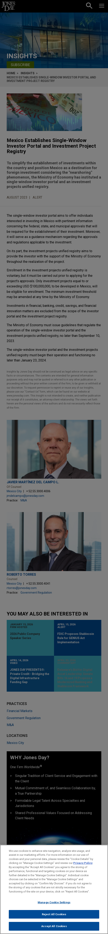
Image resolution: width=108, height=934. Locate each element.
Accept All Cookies (54, 927)
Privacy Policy (83, 863)
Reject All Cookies (54, 915)
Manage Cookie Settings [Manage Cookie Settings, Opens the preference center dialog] (54, 903)
